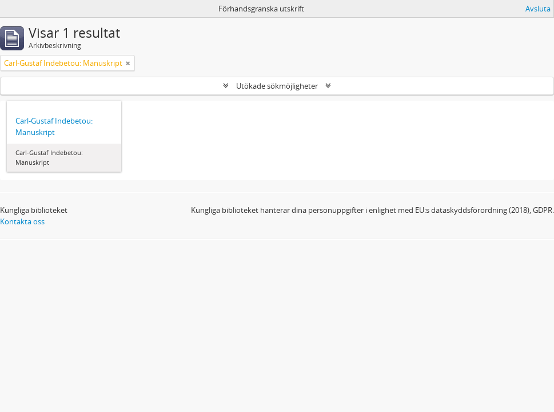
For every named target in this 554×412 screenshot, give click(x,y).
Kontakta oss (22, 221)
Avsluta (538, 8)
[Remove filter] (128, 63)
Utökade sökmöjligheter (277, 86)
